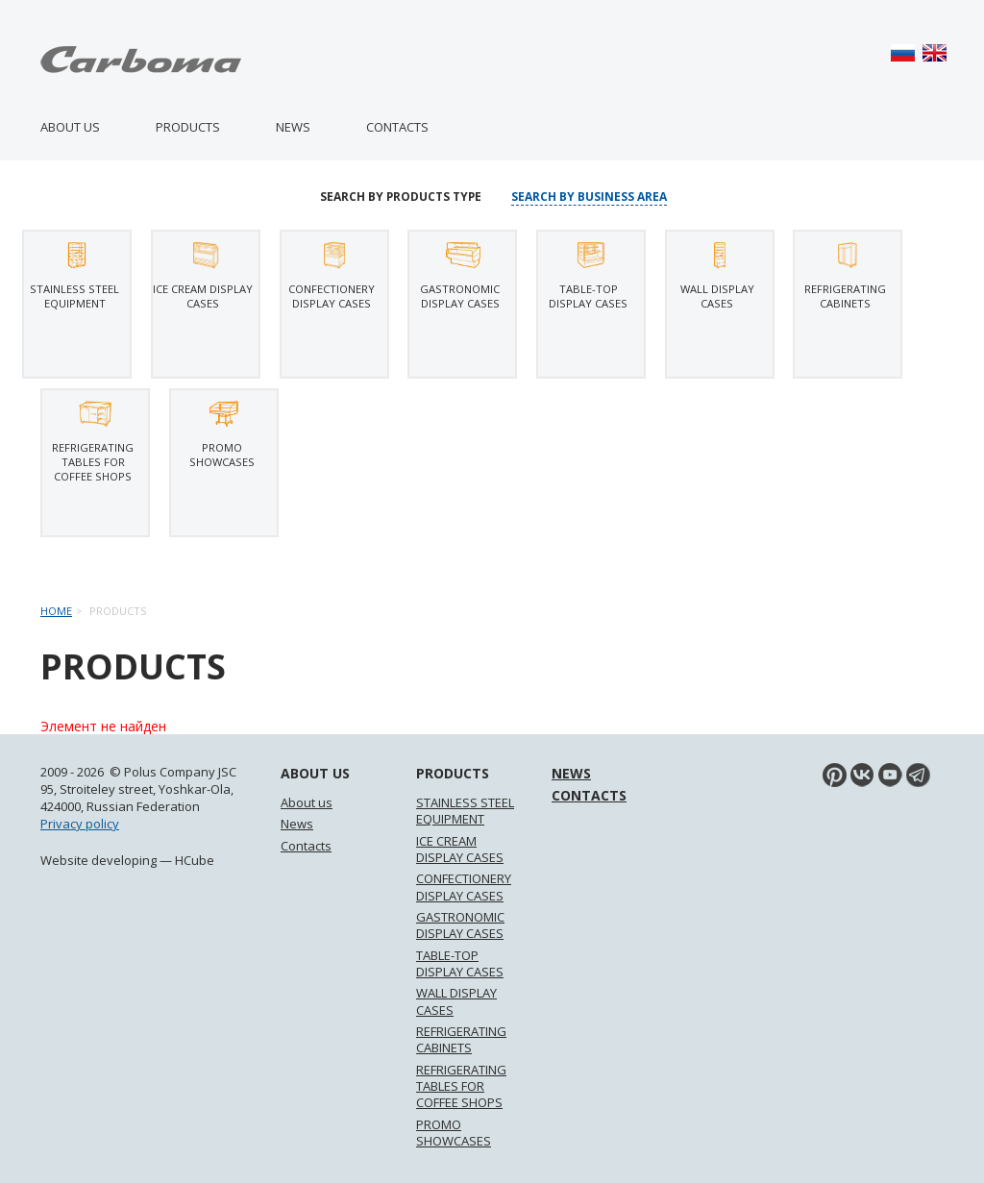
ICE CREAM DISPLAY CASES (460, 849)
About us (70, 127)
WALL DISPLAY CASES (456, 1001)
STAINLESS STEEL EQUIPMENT (465, 810)
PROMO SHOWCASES (453, 1132)
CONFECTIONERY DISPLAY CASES (463, 886)
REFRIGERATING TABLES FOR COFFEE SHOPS (461, 1086)
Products (188, 127)
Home (56, 611)
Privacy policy (79, 823)
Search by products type (400, 197)
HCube (194, 860)
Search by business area (589, 197)
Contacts (397, 127)
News (293, 127)
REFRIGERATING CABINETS (461, 1039)
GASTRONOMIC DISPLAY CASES (460, 925)
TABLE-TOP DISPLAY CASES (460, 963)
